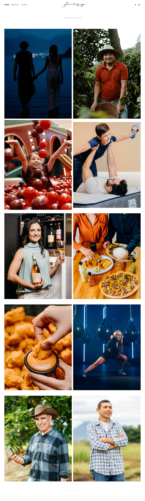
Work (6, 5)
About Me (14, 5)
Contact (24, 5)
